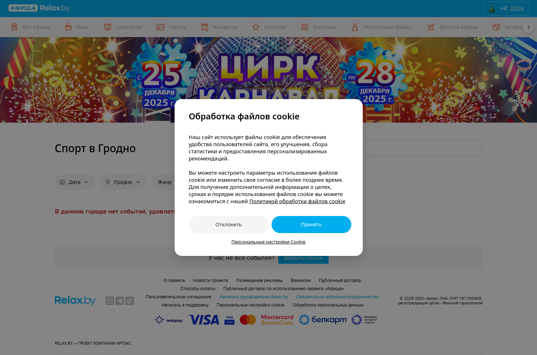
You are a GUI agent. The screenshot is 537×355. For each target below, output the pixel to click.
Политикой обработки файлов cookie (297, 201)
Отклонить (229, 224)
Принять (311, 224)
